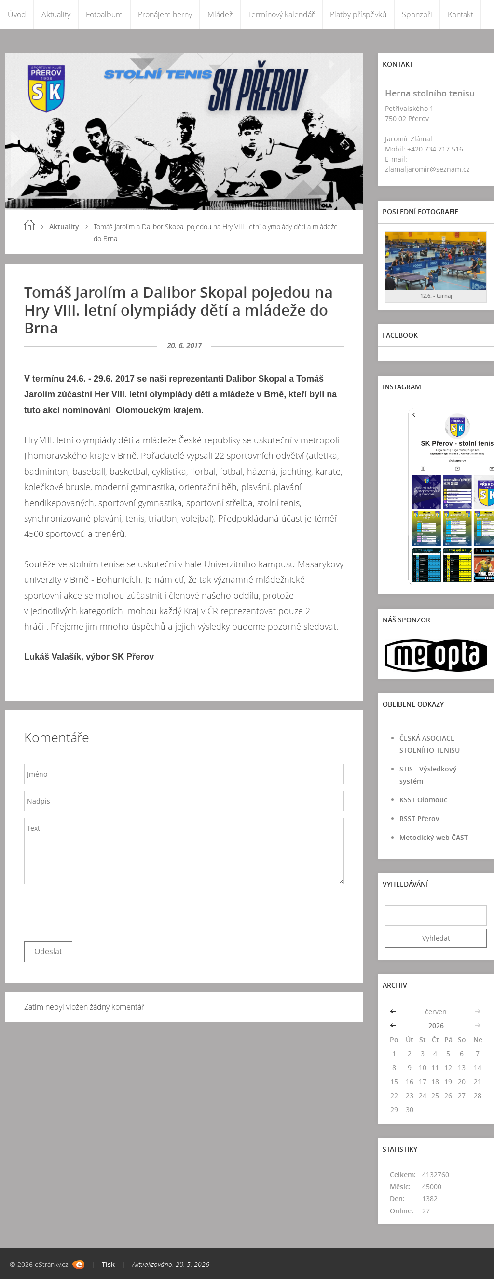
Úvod (17, 14)
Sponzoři (417, 14)
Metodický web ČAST (433, 837)
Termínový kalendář (281, 14)
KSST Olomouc (423, 799)
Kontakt (460, 14)
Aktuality (55, 14)
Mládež (220, 14)
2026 (436, 1025)
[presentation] (97, 910)
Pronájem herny (165, 14)
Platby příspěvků (358, 14)
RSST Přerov (419, 818)
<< (394, 1011)
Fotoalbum (104, 14)
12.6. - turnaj (436, 295)
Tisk (108, 1264)
